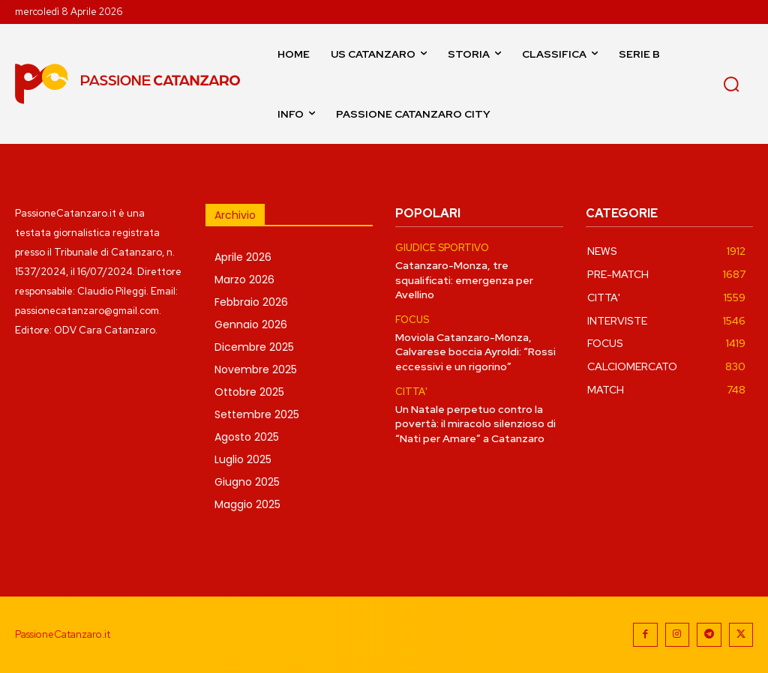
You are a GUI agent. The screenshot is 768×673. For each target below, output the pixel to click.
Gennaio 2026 (250, 324)
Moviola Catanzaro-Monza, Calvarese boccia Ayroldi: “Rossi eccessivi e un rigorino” (475, 351)
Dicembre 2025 (254, 346)
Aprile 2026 (243, 257)
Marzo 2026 (244, 279)
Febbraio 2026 (251, 302)
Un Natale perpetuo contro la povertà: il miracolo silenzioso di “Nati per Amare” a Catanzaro (475, 423)
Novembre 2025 (255, 369)
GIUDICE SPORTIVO (442, 248)
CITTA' (411, 391)
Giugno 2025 (247, 481)
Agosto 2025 (246, 436)
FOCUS (412, 320)
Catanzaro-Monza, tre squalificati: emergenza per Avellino (464, 280)
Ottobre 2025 (249, 391)
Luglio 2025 (243, 459)
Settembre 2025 (256, 414)
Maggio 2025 (247, 504)
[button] (731, 84)
